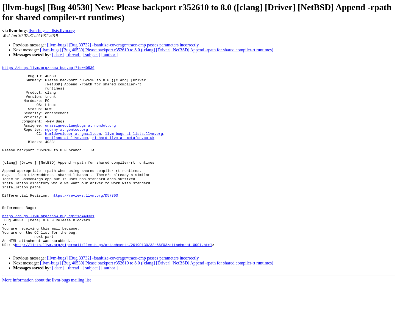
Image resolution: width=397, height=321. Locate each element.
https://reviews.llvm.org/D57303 (84, 221)
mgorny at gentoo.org (66, 142)
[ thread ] (73, 54)
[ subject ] (91, 54)
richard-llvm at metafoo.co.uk (123, 152)
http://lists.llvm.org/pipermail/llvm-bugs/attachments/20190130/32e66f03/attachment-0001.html (113, 280)
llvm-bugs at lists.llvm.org (52, 30)
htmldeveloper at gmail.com (73, 147)
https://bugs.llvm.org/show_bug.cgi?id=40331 (48, 246)
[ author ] (109, 54)
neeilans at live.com (66, 152)
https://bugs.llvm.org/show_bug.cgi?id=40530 (48, 68)
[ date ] (58, 54)
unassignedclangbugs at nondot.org (80, 137)
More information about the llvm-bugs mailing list (46, 316)
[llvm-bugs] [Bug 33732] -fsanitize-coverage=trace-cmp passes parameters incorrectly (123, 45)
